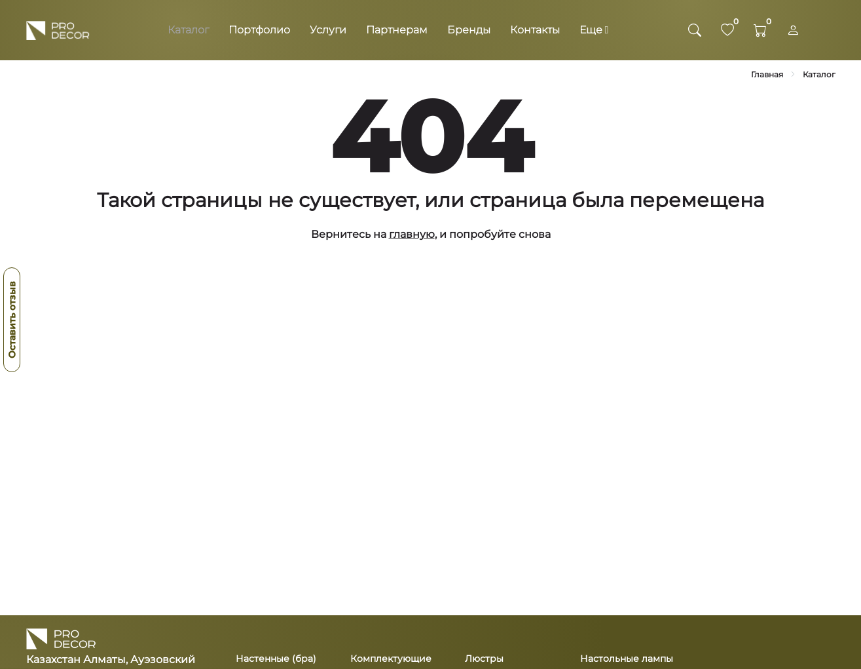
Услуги (328, 30)
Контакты (535, 30)
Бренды (468, 30)
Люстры (484, 658)
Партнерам (397, 30)
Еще (594, 30)
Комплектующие (390, 658)
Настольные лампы (626, 658)
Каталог (188, 30)
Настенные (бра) (276, 658)
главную (412, 234)
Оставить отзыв (12, 319)
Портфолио (259, 30)
